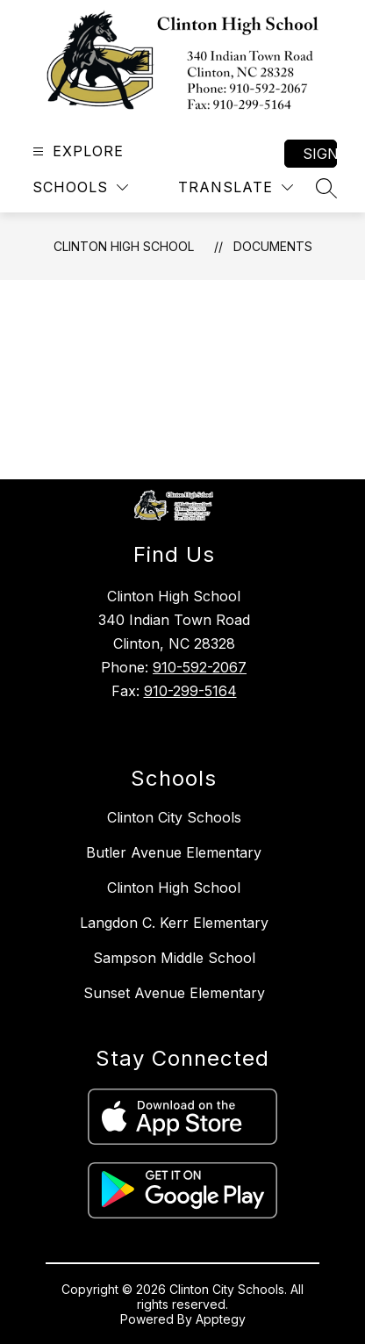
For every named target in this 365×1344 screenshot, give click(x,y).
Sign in (320, 153)
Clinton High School (124, 246)
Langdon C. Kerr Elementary (174, 922)
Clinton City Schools (174, 817)
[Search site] (326, 187)
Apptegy (221, 1319)
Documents (272, 246)
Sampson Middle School (174, 958)
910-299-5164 (190, 691)
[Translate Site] (235, 187)
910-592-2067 (200, 667)
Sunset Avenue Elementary (174, 993)
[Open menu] (76, 151)
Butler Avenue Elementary (173, 852)
